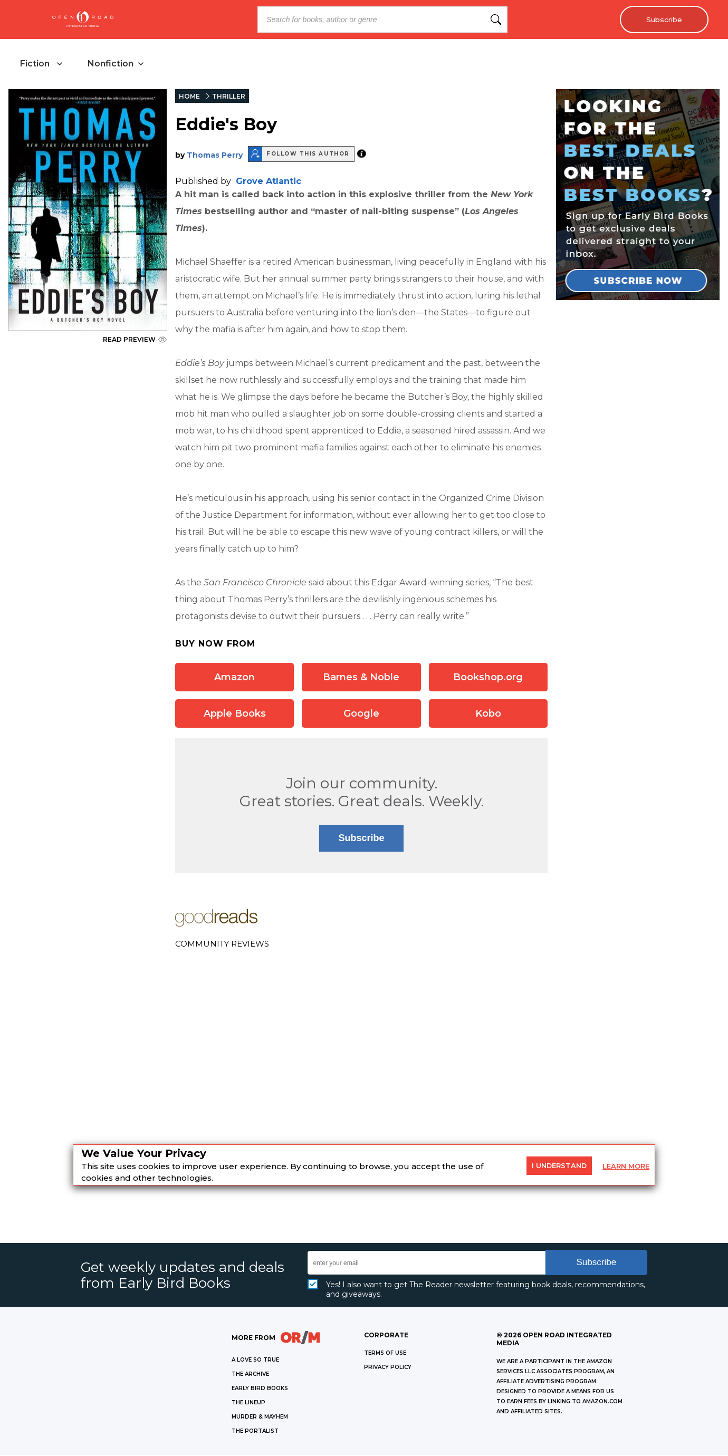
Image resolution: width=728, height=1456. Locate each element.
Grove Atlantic (268, 182)
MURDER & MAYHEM (260, 1417)
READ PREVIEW (135, 340)
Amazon (234, 677)
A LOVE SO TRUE (255, 1360)
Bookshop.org (488, 677)
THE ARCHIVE (250, 1375)
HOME (189, 97)
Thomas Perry (215, 155)
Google (361, 714)
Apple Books (235, 714)
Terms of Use (385, 1354)
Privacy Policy (387, 1368)
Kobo (488, 714)
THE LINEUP (248, 1403)
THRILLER (228, 97)
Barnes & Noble (361, 677)
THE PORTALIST (255, 1432)
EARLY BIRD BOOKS (260, 1389)
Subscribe (662, 19)
